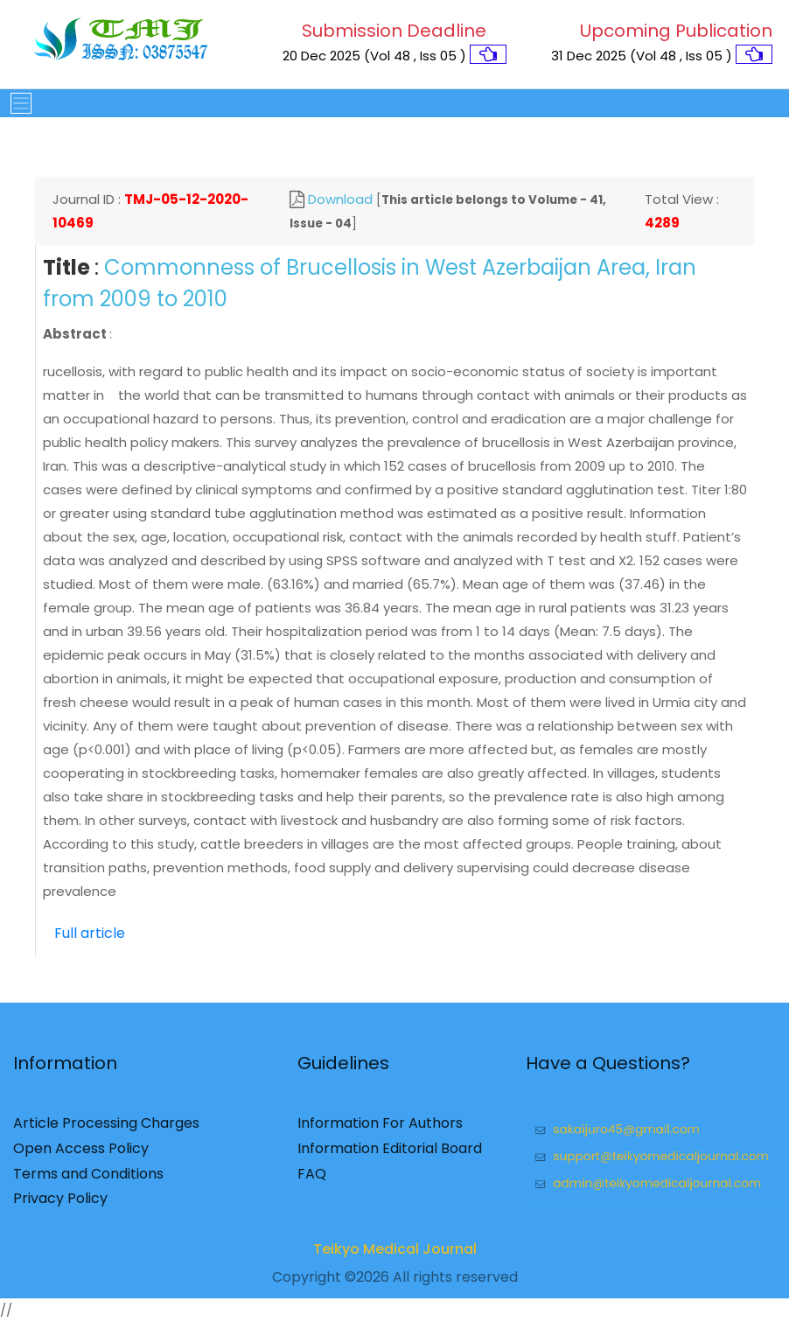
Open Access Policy (81, 1154)
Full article (89, 933)
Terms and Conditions (88, 1179)
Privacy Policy (60, 1204)
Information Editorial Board (389, 1154)
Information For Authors (380, 1129)
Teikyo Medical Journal (395, 1255)
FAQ (311, 1179)
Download (340, 199)
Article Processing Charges (106, 1129)
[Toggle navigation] (15, 103)
